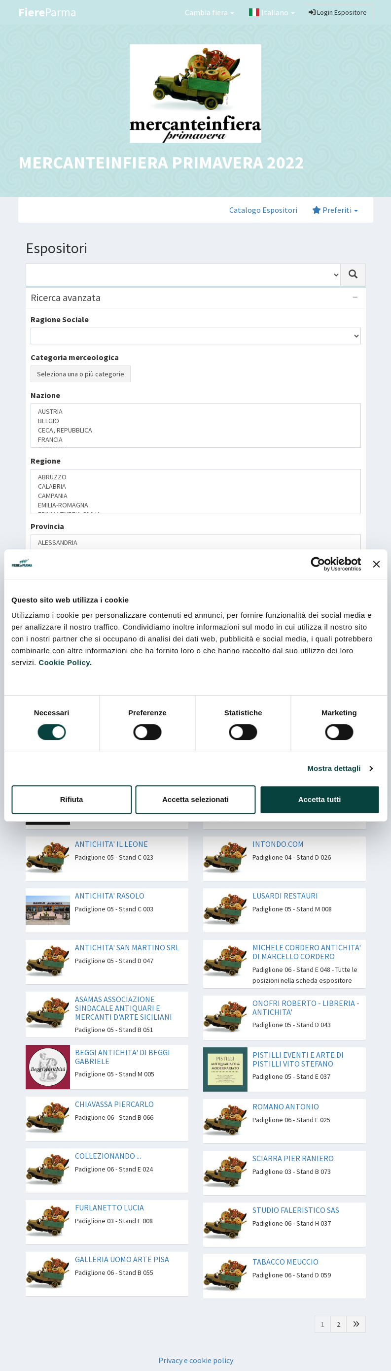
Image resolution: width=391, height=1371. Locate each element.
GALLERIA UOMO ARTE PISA (122, 1259)
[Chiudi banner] (376, 564)
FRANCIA (196, 439)
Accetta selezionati (195, 799)
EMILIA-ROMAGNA (196, 505)
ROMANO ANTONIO (285, 1106)
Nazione (45, 395)
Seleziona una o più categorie (80, 373)
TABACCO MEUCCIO (285, 1262)
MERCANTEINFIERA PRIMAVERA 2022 (161, 162)
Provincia (47, 526)
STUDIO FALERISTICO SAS (295, 1210)
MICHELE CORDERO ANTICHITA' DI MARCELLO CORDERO (306, 951)
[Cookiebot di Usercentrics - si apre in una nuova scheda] (318, 564)
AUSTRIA (196, 411)
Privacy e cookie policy (195, 1360)
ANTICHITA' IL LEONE (111, 844)
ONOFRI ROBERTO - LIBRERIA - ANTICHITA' (305, 1007)
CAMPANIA (196, 496)
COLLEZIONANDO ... (108, 1156)
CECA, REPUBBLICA (196, 430)
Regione (46, 461)
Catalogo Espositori (263, 210)
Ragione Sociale (60, 319)
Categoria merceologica (75, 357)
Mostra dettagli (333, 768)
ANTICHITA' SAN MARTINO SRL (127, 947)
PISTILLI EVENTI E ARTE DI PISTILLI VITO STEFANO (298, 1059)
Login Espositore (338, 12)
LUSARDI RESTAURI (285, 896)
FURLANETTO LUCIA (109, 1207)
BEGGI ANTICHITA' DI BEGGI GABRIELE (122, 1056)
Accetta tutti (319, 799)
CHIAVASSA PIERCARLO (114, 1104)
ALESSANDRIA (196, 542)
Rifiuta (71, 799)
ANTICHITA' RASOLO (109, 896)
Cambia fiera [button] (209, 12)
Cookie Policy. (65, 662)
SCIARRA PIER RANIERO (293, 1158)
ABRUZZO (196, 477)
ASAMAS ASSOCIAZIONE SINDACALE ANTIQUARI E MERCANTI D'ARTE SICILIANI (123, 1007)
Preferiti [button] (335, 210)
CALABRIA (196, 486)
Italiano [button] (271, 12)
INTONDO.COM (278, 844)
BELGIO (196, 421)
